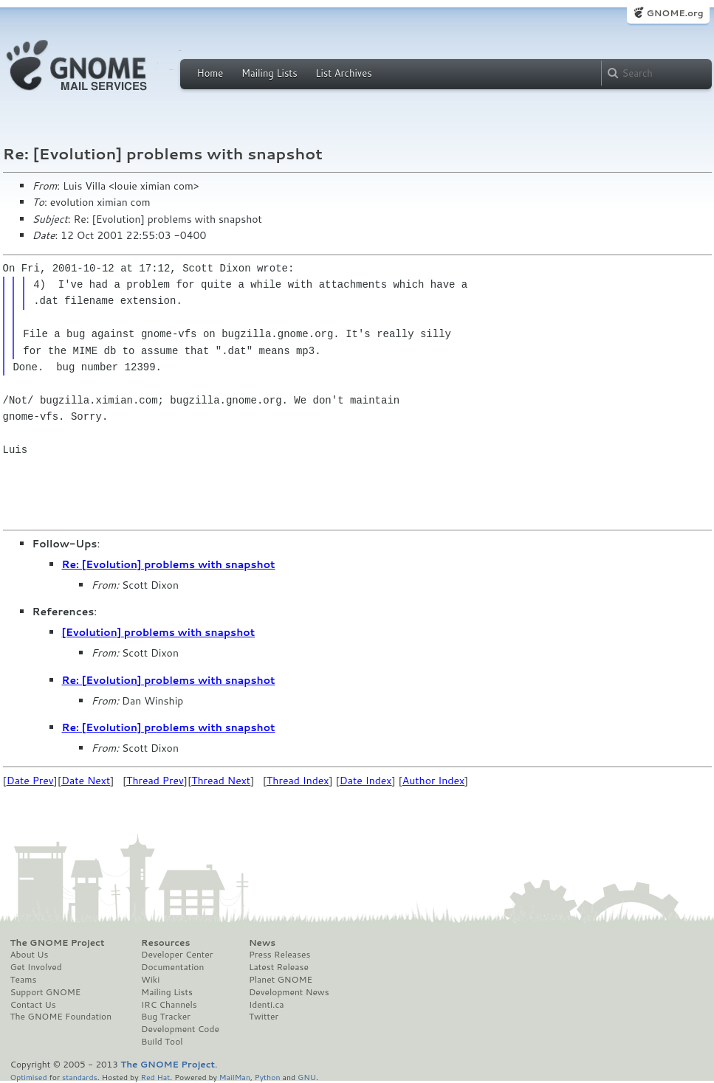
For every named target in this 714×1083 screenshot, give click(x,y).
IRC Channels (169, 1005)
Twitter (263, 1017)
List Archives (343, 73)
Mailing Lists (269, 73)
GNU (307, 1076)
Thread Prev (155, 780)
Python (268, 1076)
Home (210, 73)
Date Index (366, 780)
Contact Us (33, 1005)
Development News (289, 992)
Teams (23, 980)
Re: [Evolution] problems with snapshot (168, 564)
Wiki (150, 980)
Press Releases (279, 955)
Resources (165, 943)
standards (79, 1076)
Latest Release (279, 967)
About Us (29, 955)
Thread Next (220, 780)
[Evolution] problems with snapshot (158, 632)
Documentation (172, 967)
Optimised (28, 1076)
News (262, 943)
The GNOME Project (57, 943)
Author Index (433, 780)
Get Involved (36, 967)
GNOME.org (674, 13)
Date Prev (30, 780)
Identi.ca (266, 1005)
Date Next (85, 780)
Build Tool (161, 1042)
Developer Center (177, 955)
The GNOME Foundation (61, 1017)
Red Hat (155, 1076)
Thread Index (298, 780)
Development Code (180, 1029)
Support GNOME (45, 992)
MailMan (234, 1076)
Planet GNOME (280, 980)
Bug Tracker (165, 1017)
